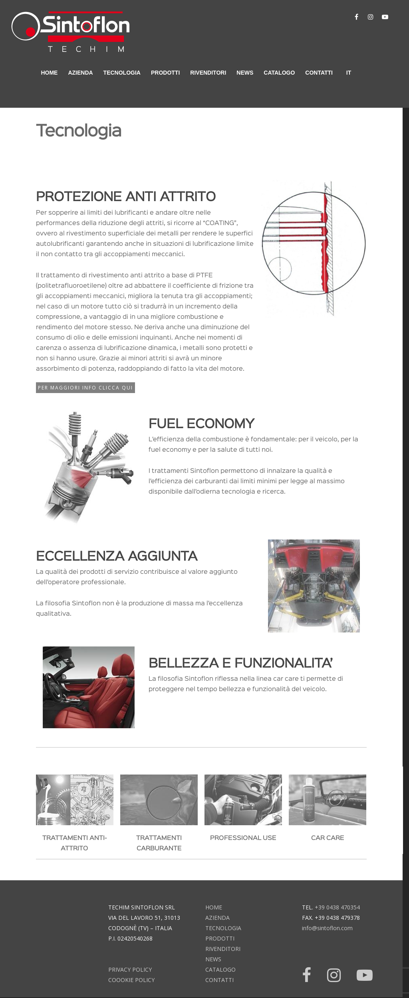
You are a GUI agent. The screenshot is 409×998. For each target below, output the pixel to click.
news (244, 72)
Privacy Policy (130, 969)
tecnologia (122, 72)
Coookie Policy (131, 980)
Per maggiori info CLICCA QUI (85, 387)
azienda (80, 72)
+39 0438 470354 (337, 907)
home (49, 72)
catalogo (279, 72)
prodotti (165, 72)
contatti (319, 72)
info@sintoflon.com (327, 928)
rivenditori (208, 72)
